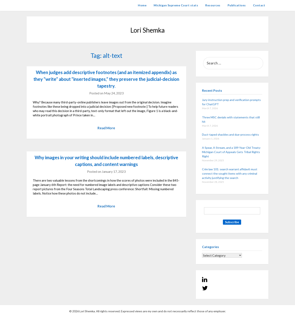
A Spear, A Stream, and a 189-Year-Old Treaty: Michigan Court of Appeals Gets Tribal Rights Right (231, 152)
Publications (237, 5)
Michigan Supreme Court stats (176, 5)
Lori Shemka (39, 5)
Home (142, 5)
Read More (106, 128)
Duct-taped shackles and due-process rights (230, 134)
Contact (259, 5)
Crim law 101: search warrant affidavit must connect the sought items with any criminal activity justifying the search (229, 173)
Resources (212, 5)
